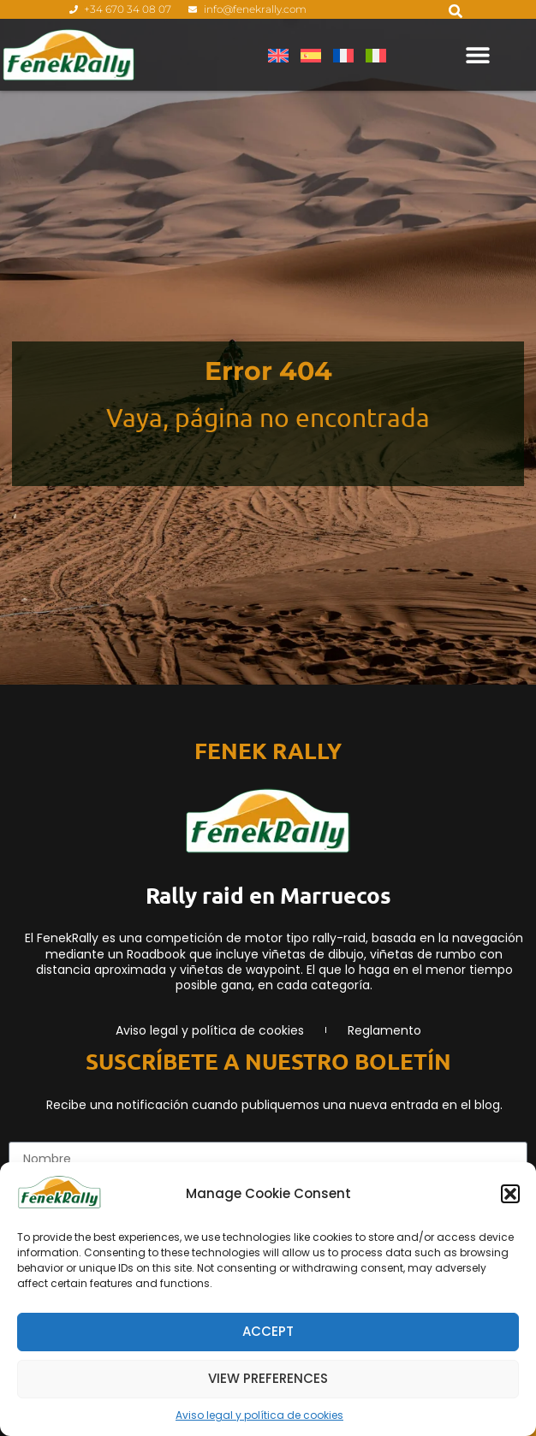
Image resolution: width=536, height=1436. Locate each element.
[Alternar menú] (478, 55)
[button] (510, 1193)
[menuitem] (278, 55)
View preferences (268, 1378)
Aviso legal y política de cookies (259, 1415)
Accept (268, 1331)
